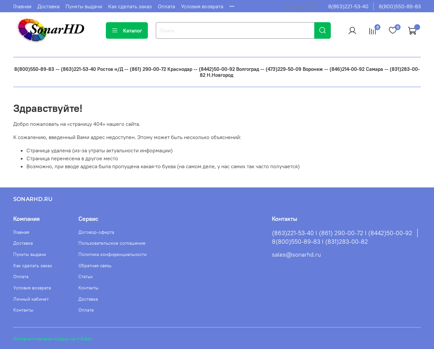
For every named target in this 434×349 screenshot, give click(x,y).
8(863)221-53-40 (348, 6)
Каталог (126, 30)
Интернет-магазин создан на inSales (52, 339)
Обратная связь (94, 266)
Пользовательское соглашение (112, 243)
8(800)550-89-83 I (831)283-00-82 (320, 241)
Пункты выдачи (83, 6)
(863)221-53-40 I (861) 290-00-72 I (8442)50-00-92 (342, 233)
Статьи (85, 276)
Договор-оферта (96, 232)
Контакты (23, 310)
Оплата (166, 6)
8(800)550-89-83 (400, 6)
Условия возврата (202, 6)
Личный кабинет (31, 299)
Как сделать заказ (130, 6)
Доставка (48, 6)
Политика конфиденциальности (112, 254)
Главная (22, 6)
